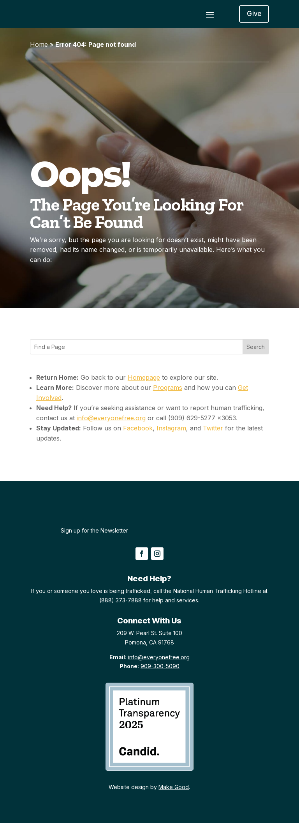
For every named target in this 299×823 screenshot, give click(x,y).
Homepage (144, 377)
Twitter (213, 428)
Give (254, 14)
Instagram (171, 428)
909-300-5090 (160, 666)
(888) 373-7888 (120, 600)
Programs (167, 387)
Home (39, 44)
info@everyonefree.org (111, 418)
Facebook (138, 428)
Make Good (173, 787)
